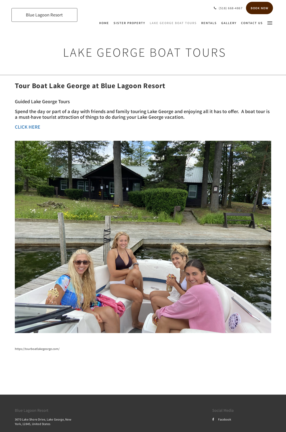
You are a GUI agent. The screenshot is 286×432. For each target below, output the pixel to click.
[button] (270, 22)
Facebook (221, 419)
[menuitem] (105, 23)
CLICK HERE (27, 127)
